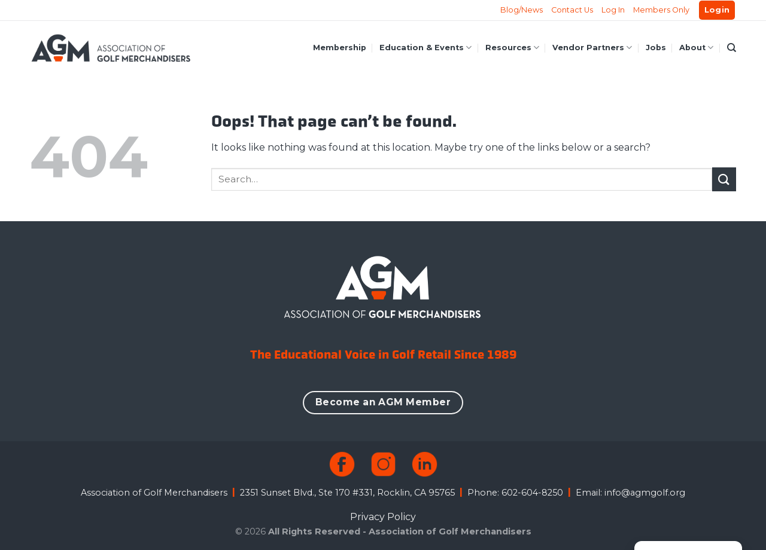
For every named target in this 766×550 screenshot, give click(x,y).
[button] (717, 10)
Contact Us (572, 9)
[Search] (731, 47)
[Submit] (724, 179)
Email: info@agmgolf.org (630, 492)
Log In (613, 9)
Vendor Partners (592, 47)
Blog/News (521, 9)
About (696, 47)
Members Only (661, 9)
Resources (512, 47)
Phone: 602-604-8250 (515, 492)
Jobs (656, 47)
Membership (339, 47)
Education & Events (425, 47)
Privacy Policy (383, 516)
